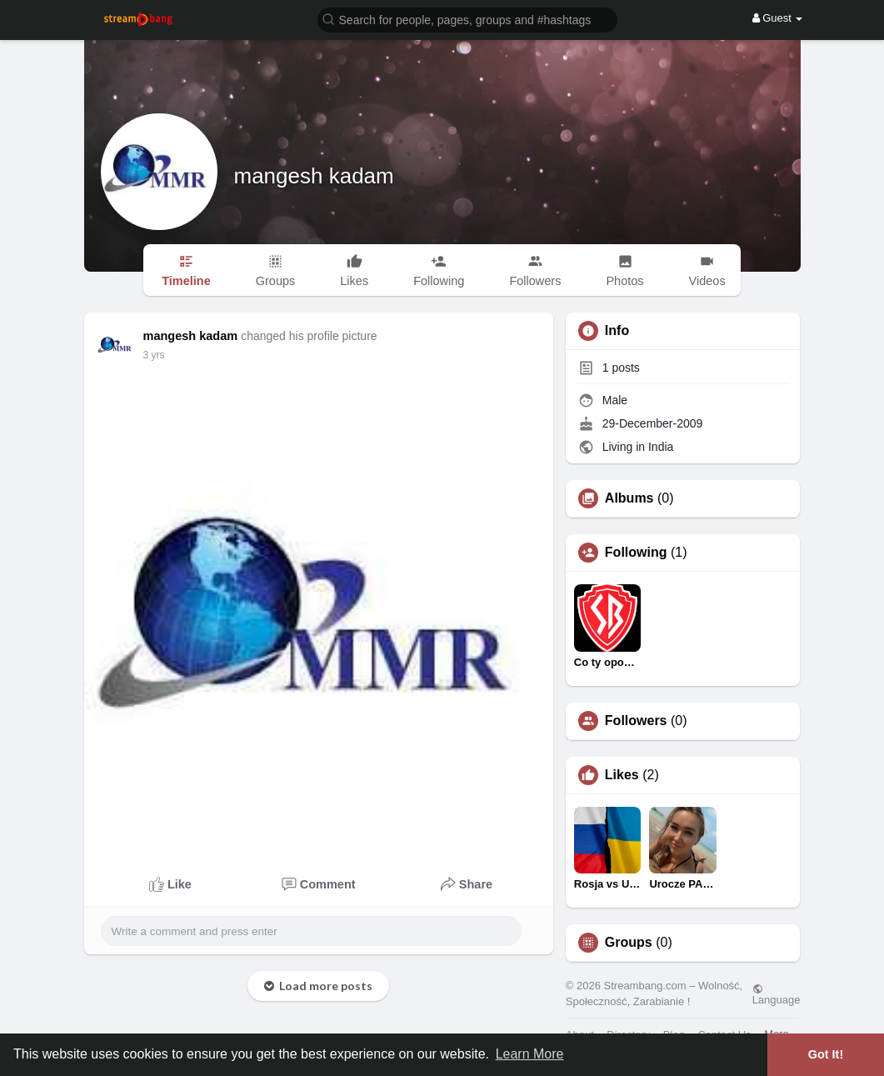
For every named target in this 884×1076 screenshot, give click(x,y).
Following (636, 552)
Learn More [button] (530, 1054)
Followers (636, 721)
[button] (467, 19)
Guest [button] (777, 18)
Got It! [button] (825, 1054)
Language (776, 994)
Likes (622, 775)
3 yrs (154, 355)
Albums (629, 498)
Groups (628, 942)
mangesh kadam (314, 175)
